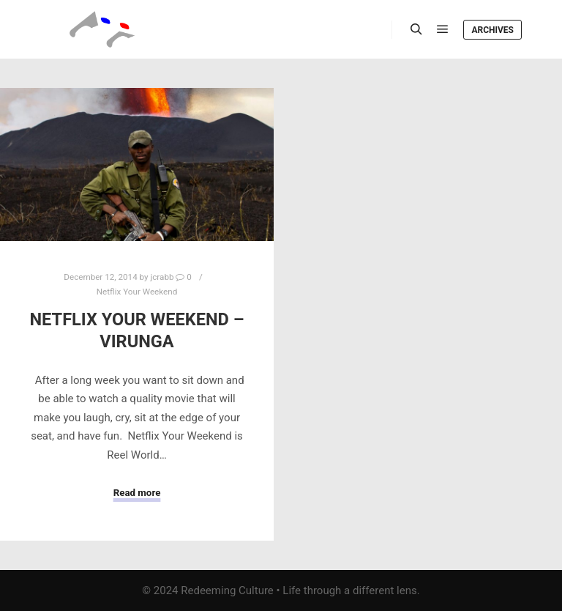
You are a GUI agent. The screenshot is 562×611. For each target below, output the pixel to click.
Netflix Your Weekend (137, 291)
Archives (492, 30)
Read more (137, 492)
